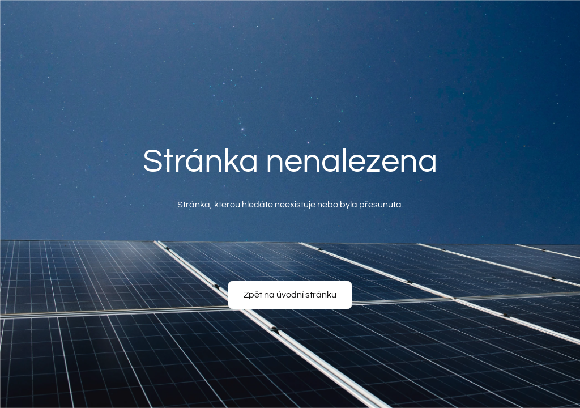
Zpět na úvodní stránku (290, 294)
